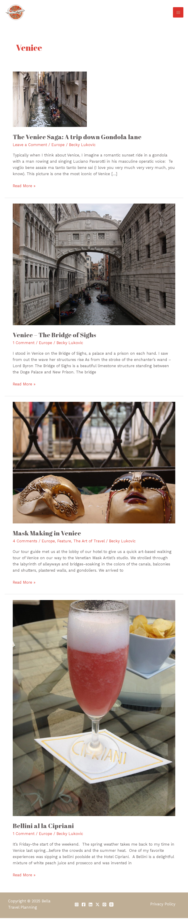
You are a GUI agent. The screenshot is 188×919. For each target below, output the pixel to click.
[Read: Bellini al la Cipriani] (94, 708)
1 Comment (23, 344)
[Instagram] (77, 905)
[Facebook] (83, 905)
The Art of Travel (89, 542)
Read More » (24, 186)
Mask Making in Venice (47, 534)
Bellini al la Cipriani (43, 826)
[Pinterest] (104, 905)
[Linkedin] (90, 905)
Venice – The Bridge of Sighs (54, 335)
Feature (64, 542)
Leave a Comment (30, 146)
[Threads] (111, 905)
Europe (58, 146)
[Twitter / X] (97, 905)
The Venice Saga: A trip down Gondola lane (77, 137)
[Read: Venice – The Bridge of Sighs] (94, 265)
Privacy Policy (162, 905)
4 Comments (25, 542)
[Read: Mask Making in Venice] (94, 463)
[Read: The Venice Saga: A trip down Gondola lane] (50, 100)
